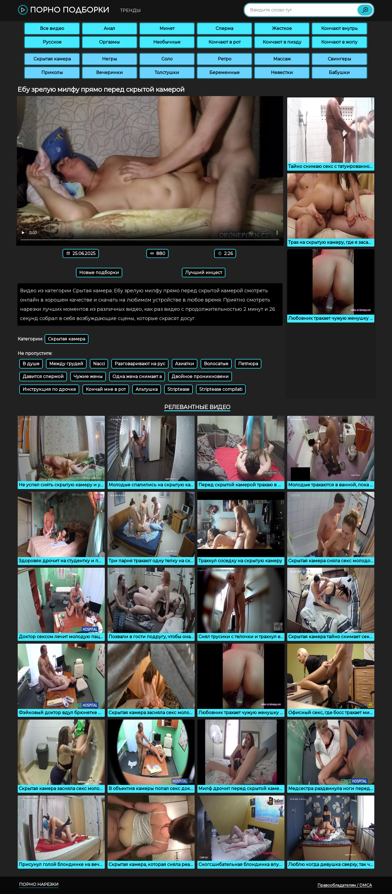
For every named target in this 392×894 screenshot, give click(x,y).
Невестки (282, 72)
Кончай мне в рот (106, 389)
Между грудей (66, 363)
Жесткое (282, 28)
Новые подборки (99, 272)
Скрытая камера (52, 59)
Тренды (130, 10)
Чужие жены (88, 376)
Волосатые (216, 363)
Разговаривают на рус (140, 363)
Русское (52, 42)
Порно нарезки (39, 884)
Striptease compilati (220, 389)
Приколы (52, 72)
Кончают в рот (225, 42)
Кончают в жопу (339, 42)
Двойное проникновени (200, 376)
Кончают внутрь (339, 28)
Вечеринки (109, 72)
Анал (109, 28)
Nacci (99, 363)
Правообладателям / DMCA (344, 885)
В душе (31, 363)
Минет (167, 28)
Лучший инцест (203, 272)
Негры (109, 59)
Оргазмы (109, 42)
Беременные (224, 72)
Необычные (166, 42)
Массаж (282, 59)
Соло (167, 59)
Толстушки (167, 72)
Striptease (178, 389)
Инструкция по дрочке (49, 389)
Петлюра (248, 363)
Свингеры (339, 59)
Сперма (224, 28)
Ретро (224, 59)
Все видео (52, 28)
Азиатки (184, 363)
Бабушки (339, 72)
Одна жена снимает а (137, 376)
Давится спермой (43, 376)
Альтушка (147, 389)
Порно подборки (63, 10)
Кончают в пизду (282, 42)
